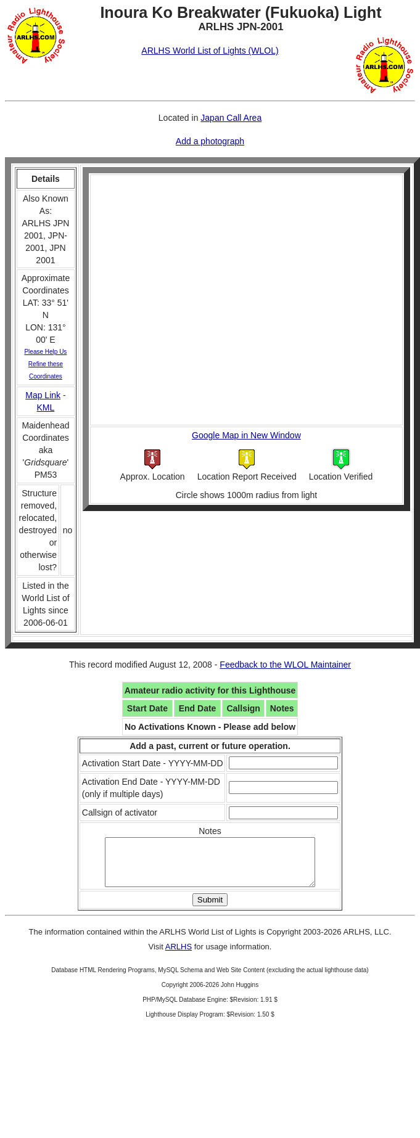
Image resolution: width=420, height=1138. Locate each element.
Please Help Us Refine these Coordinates (45, 364)
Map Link (42, 395)
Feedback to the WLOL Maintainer (285, 664)
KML (46, 407)
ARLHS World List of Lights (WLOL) (209, 50)
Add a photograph (210, 141)
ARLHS (178, 955)
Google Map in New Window (246, 435)
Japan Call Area (230, 118)
